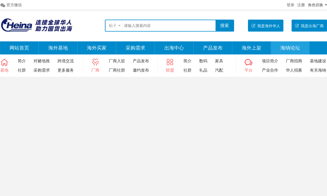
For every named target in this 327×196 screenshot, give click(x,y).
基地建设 (318, 61)
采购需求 (135, 48)
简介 (22, 61)
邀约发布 (141, 70)
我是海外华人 (265, 25)
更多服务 (65, 70)
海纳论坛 (290, 48)
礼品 (203, 70)
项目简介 (270, 61)
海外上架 (251, 48)
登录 (290, 5)
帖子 (113, 25)
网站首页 (19, 48)
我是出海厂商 (309, 25)
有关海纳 (318, 70)
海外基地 (58, 48)
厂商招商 (294, 61)
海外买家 (97, 48)
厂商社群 (117, 70)
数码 (203, 61)
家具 (219, 61)
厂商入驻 (117, 61)
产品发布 (213, 48)
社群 (22, 70)
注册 (301, 5)
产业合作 (270, 70)
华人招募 (294, 70)
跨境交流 (65, 61)
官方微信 (11, 5)
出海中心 (174, 48)
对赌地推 (42, 61)
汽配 (219, 70)
